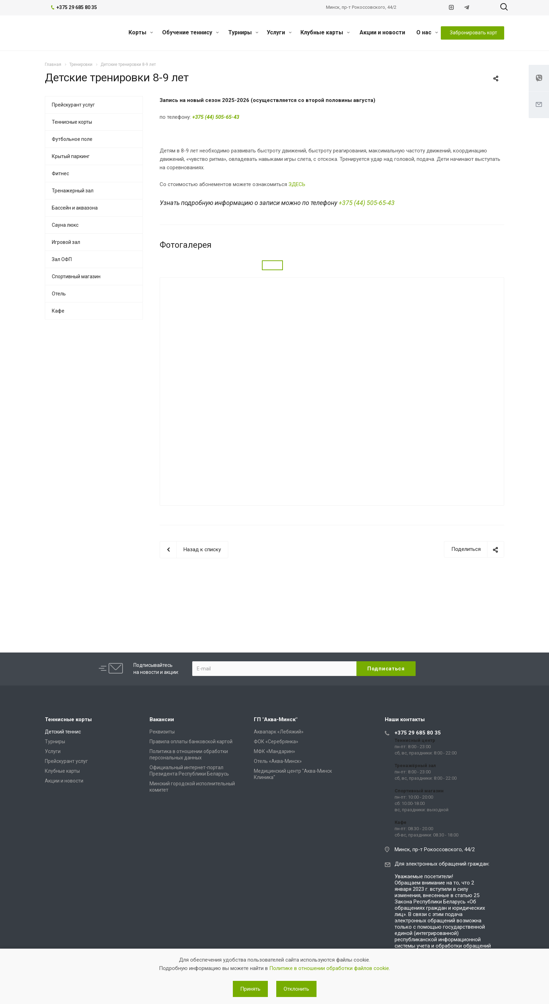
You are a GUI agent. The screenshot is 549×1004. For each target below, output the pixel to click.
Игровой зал (66, 242)
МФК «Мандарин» (274, 751)
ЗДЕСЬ (297, 184)
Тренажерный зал (72, 190)
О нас (427, 32)
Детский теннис (63, 732)
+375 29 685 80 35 (418, 733)
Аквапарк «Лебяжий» (279, 732)
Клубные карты (325, 32)
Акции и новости (382, 32)
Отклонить (296, 989)
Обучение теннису (190, 32)
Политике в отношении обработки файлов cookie (329, 968)
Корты (140, 32)
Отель (59, 293)
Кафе (58, 311)
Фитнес (60, 173)
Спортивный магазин (76, 276)
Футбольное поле (72, 139)
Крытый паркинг (71, 156)
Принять (250, 989)
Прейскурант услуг (73, 105)
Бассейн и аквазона (75, 208)
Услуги (279, 32)
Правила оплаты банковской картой (191, 741)
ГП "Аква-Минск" (275, 719)
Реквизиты (162, 732)
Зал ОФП (62, 259)
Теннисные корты (72, 122)
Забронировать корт (473, 32)
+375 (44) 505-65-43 (367, 202)
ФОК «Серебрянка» (276, 741)
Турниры (243, 32)
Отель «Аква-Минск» (278, 761)
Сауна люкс (65, 225)
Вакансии (162, 719)
